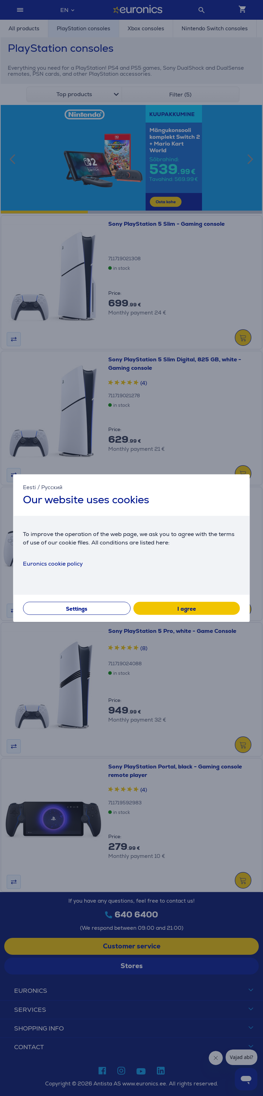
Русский (51, 487)
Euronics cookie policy (53, 563)
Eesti (29, 487)
